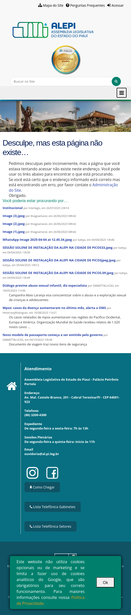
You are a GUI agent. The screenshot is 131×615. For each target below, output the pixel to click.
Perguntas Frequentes (87, 5)
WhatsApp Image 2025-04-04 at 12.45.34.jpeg (37, 239)
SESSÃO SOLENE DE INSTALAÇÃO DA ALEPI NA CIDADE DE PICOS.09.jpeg (58, 273)
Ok (105, 582)
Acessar (118, 5)
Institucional (13, 208)
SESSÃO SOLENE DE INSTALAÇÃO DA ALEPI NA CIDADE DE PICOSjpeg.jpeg (59, 260)
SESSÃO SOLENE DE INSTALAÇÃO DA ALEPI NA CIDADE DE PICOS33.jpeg (58, 247)
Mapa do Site (53, 5)
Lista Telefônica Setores (50, 526)
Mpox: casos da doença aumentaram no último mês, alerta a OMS (54, 308)
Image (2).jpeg (14, 223)
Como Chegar (42, 487)
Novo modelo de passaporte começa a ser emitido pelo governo (53, 335)
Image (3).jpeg (14, 216)
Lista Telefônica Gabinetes (53, 506)
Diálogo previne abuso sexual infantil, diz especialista (45, 285)
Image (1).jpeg (14, 231)
